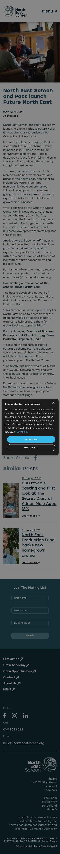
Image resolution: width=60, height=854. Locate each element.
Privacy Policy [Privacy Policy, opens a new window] (21, 431)
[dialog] (29, 427)
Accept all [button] (31, 439)
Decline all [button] (31, 447)
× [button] (53, 403)
